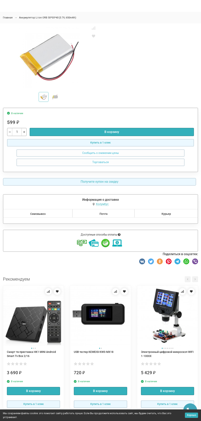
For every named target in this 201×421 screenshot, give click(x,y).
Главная (8, 17)
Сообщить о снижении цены (100, 152)
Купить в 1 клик (100, 142)
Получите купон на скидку (99, 181)
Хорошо (191, 415)
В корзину (111, 132)
